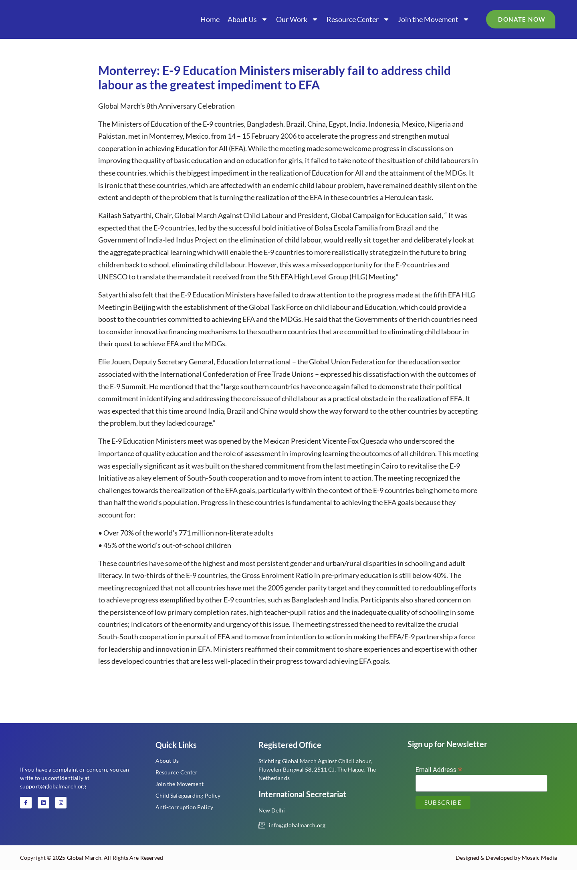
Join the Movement (434, 19)
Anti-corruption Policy (184, 807)
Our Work (297, 19)
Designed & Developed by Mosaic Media (506, 864)
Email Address (439, 769)
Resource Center (358, 19)
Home (210, 19)
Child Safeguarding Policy (188, 795)
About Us (248, 19)
